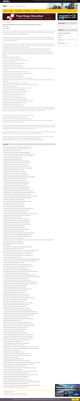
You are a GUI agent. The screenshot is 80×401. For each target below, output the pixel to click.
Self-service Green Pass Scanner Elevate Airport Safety (14, 262)
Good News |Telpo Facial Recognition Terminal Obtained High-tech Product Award (19, 192)
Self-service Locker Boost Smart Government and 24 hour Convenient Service (18, 323)
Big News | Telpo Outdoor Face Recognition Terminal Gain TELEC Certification (18, 364)
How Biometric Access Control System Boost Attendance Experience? (17, 269)
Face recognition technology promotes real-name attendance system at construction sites (20, 250)
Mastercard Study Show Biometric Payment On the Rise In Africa (15, 327)
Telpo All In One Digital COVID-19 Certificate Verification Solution (15, 273)
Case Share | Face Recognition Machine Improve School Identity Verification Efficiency (20, 260)
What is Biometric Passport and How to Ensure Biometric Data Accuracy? (17, 264)
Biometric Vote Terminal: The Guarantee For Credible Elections (15, 175)
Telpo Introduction (23, 394)
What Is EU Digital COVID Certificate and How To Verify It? (14, 287)
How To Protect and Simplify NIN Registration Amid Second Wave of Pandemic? (18, 297)
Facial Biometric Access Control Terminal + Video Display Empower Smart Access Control (20, 346)
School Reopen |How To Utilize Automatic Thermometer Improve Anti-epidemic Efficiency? (20, 374)
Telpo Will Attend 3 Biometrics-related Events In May (13, 169)
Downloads (36, 10)
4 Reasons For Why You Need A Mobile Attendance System (14, 185)
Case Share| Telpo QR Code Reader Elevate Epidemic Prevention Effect (17, 194)
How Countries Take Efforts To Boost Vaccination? (13, 248)
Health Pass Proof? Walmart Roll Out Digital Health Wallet (14, 306)
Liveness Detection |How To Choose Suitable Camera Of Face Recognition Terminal (19, 367)
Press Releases (19, 10)
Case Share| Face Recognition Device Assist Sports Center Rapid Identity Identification (20, 311)
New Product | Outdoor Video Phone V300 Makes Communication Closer (17, 236)
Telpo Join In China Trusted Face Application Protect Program (15, 211)
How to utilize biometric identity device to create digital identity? (15, 299)
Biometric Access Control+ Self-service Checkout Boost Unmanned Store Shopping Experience (21, 259)
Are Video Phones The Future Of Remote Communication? (14, 171)
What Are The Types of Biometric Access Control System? (14, 301)
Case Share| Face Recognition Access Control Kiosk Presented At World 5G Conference (20, 271)
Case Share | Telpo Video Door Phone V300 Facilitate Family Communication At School (20, 213)
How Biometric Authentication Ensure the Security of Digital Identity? (16, 152)
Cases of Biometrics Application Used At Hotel (12, 320)
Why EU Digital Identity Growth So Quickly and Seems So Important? (16, 308)
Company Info (28, 10)
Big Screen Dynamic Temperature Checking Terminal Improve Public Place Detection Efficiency (21, 362)
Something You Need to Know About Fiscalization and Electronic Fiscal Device (18, 325)
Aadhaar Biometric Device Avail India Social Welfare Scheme (15, 316)
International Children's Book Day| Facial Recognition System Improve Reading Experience (21, 348)
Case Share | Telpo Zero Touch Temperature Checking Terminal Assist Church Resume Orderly (21, 385)
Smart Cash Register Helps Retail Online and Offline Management (16, 376)
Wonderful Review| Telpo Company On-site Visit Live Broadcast (15, 383)
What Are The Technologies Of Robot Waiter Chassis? (13, 243)
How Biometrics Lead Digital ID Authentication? (12, 157)
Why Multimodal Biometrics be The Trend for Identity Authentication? (16, 220)
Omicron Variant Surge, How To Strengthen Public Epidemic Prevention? (17, 234)
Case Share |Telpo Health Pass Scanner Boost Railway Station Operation (17, 197)
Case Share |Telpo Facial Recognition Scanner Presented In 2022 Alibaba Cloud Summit (20, 196)
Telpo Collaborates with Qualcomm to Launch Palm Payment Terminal (16, 148)
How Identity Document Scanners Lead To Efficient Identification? (16, 189)
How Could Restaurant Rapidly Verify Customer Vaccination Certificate (17, 280)
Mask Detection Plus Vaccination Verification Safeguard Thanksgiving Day (17, 246)
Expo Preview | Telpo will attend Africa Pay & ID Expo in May (15, 164)
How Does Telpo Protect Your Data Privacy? (11, 350)
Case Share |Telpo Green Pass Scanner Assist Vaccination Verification (17, 224)
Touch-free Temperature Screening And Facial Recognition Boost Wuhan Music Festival (20, 371)
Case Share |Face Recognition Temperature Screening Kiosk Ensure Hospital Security (20, 281)
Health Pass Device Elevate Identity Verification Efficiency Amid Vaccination (18, 302)
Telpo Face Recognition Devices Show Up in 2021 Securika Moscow (16, 343)
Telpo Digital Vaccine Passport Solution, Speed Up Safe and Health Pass (17, 355)
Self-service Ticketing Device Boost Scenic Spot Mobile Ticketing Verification (18, 266)
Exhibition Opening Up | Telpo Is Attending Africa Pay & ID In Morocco (16, 162)
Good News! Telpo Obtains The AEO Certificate (12, 217)
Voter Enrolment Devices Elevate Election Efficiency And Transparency (17, 215)
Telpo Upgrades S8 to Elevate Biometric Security (12, 159)
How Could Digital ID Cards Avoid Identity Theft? (12, 341)
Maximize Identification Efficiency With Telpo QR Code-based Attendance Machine (19, 176)
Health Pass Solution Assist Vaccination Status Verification (14, 290)
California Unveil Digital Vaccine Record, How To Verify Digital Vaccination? (18, 309)
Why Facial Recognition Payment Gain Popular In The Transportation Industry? (18, 252)
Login (75, 10)
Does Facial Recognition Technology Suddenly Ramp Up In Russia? (16, 353)
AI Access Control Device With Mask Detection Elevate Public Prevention (17, 288)
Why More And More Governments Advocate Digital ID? (14, 225)
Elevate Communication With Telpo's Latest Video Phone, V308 (15, 173)
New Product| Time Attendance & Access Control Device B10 (15, 329)
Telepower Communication (17, 6)
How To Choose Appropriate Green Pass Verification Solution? (15, 267)
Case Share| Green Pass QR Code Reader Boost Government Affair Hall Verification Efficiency (21, 276)
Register (69, 10)
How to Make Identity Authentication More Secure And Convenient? (16, 222)
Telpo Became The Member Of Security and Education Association (16, 210)
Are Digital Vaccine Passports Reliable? (11, 357)
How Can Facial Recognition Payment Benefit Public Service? (15, 332)
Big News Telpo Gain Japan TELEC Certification (12, 369)
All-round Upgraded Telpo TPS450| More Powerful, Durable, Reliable (16, 182)
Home (5, 10)
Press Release (18, 393)
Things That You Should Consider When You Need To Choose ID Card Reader (18, 190)
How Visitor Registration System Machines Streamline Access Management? (18, 155)
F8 (27, 394)
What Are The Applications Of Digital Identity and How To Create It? (16, 304)
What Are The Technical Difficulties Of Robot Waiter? (13, 238)
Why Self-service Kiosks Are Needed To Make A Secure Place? (15, 178)
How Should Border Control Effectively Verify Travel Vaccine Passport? (17, 253)
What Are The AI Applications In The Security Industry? (14, 203)
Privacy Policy (57, 399)
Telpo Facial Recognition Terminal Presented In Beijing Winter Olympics (17, 201)
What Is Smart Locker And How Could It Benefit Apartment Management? (17, 322)
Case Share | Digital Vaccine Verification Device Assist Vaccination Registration (18, 315)
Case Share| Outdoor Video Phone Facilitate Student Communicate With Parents (18, 232)
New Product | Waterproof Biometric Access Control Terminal (15, 378)
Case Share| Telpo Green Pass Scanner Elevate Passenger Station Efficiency (18, 208)
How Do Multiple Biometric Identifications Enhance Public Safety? (16, 183)
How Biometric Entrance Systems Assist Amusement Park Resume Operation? (18, 337)
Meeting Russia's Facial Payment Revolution (12, 150)
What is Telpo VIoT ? (7, 245)
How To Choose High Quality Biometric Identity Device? (14, 227)
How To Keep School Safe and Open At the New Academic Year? (15, 278)
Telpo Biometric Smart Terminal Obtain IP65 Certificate (13, 199)
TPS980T (17, 394)
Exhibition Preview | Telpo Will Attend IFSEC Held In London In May (16, 166)
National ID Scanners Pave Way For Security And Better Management (16, 187)
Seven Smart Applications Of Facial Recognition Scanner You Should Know (18, 255)
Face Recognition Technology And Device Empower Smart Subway (16, 295)
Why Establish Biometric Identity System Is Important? (14, 204)
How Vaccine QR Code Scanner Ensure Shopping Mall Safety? (15, 285)
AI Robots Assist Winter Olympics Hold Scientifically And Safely (15, 218)
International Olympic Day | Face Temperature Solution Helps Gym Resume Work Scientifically (21, 381)
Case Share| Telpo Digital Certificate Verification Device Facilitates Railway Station (19, 274)
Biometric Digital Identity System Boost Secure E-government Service (16, 339)
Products (11, 10)
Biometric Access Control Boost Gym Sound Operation (14, 330)
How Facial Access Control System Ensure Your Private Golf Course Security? (18, 334)
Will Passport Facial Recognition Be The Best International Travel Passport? (18, 336)
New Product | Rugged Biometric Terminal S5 (12, 257)
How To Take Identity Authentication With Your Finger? (13, 206)
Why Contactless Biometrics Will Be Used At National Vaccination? (16, 294)
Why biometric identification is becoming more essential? (14, 180)
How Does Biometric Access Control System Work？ (13, 231)
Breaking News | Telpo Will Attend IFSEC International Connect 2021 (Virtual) (18, 318)
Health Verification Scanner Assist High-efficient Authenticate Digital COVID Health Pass (20, 313)
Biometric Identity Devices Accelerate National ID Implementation (16, 229)
